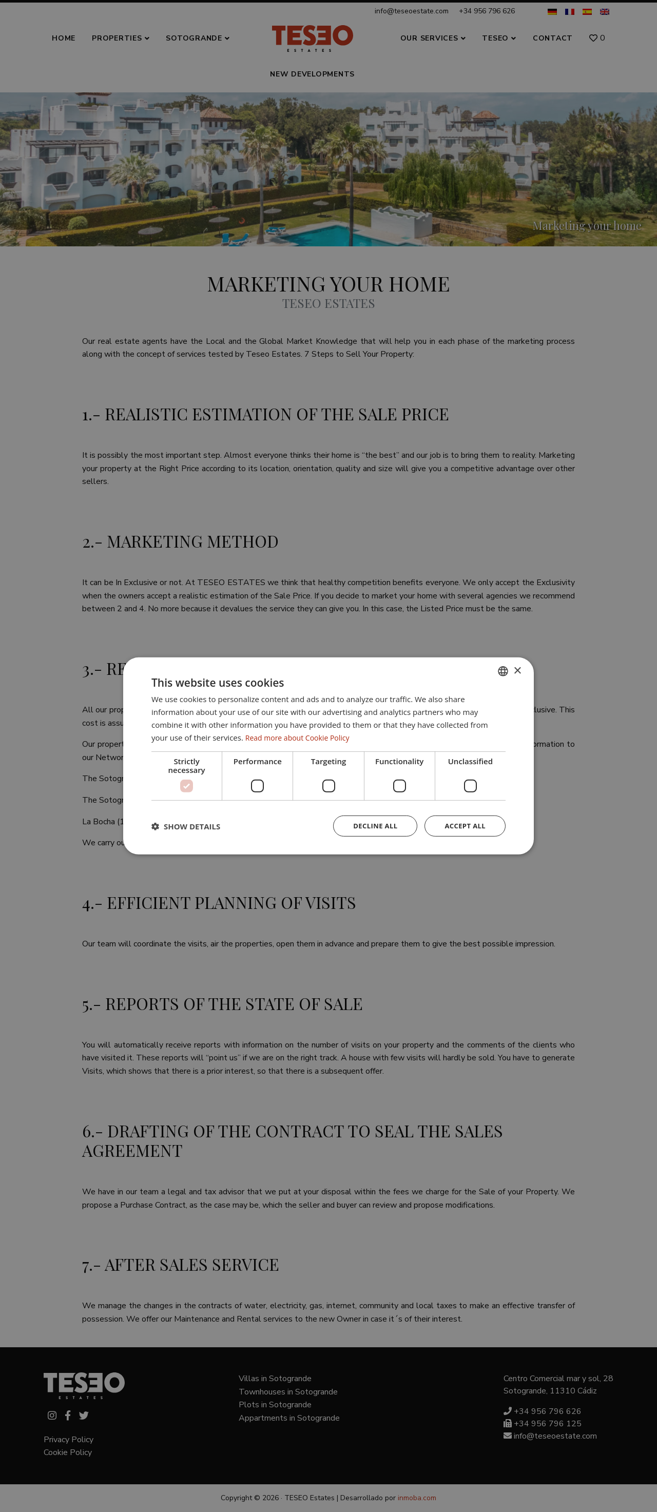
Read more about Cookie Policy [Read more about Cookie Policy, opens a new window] (301, 736)
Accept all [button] (464, 826)
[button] (185, 826)
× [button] (517, 670)
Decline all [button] (370, 826)
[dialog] (328, 756)
